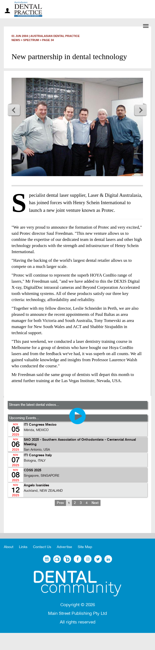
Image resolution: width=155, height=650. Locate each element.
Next (140, 109)
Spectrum (31, 40)
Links (23, 547)
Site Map (85, 547)
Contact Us (42, 547)
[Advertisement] (77, 523)
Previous (14, 109)
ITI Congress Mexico (40, 424)
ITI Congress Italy (38, 455)
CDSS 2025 (32, 470)
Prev (60, 503)
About (8, 547)
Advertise (64, 547)
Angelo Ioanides (36, 485)
